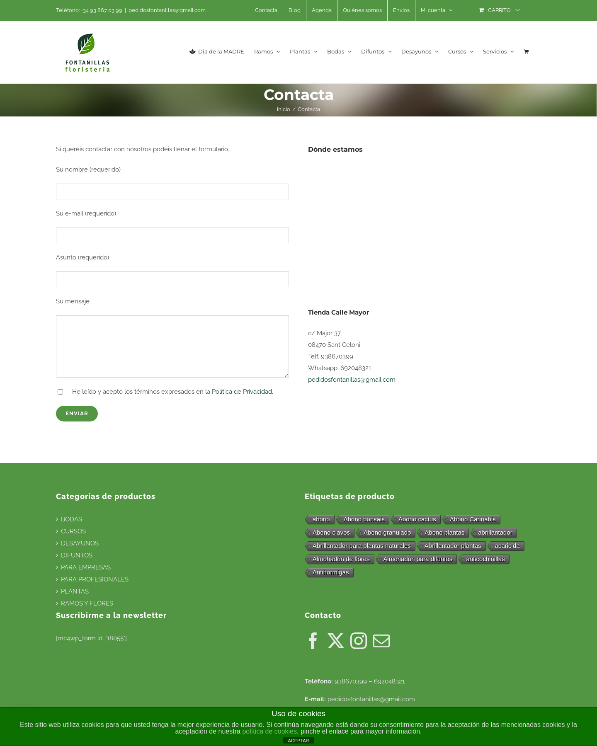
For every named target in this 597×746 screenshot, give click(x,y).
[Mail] (381, 640)
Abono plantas (444, 532)
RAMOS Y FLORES (87, 603)
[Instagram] (358, 640)
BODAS (71, 519)
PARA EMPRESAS (86, 567)
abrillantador (495, 532)
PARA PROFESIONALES (95, 579)
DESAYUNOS (80, 543)
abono (321, 519)
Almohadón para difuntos (418, 558)
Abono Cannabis (473, 519)
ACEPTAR (298, 740)
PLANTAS (75, 591)
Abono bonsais (364, 519)
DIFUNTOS (76, 555)
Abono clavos (331, 532)
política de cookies (269, 731)
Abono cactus (417, 519)
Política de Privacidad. (242, 391)
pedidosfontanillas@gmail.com (167, 10)
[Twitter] (336, 640)
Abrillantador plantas (453, 545)
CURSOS (73, 531)
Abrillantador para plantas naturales (362, 545)
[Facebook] (313, 640)
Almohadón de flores (341, 558)
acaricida (507, 545)
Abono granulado (387, 532)
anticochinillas (485, 558)
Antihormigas (331, 572)
